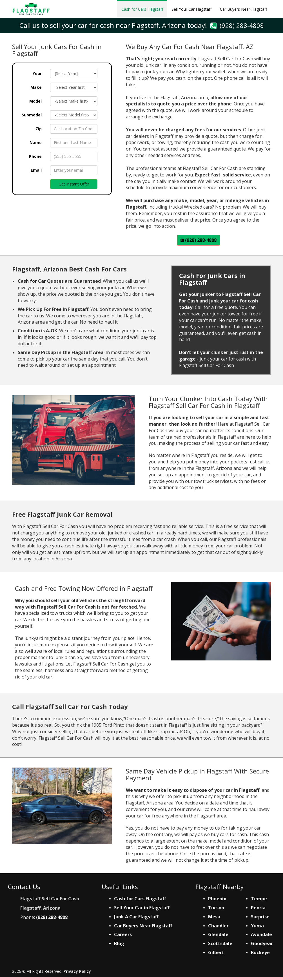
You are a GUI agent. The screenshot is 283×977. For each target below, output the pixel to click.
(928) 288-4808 (242, 25)
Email (36, 170)
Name (36, 142)
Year (37, 73)
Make (36, 87)
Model (35, 101)
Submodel (32, 115)
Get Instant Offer (74, 184)
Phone (35, 156)
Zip (38, 128)
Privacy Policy (77, 971)
